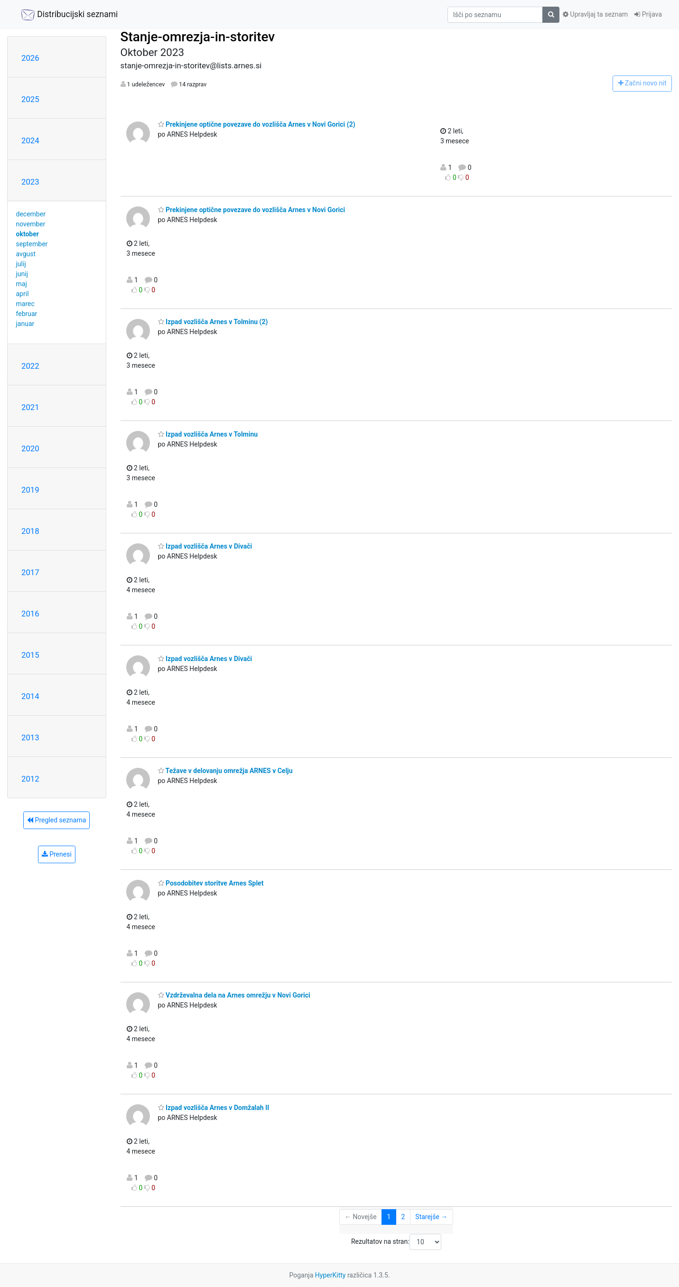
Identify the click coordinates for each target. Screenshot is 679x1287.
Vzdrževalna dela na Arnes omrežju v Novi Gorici (234, 995)
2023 (30, 182)
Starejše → (431, 1217)
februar (26, 313)
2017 (30, 572)
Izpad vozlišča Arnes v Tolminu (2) (213, 322)
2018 (30, 531)
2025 (30, 99)
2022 (30, 366)
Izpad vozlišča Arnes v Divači (205, 546)
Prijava (648, 14)
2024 (30, 140)
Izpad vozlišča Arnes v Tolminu (208, 434)
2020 (30, 448)
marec (25, 304)
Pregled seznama (56, 820)
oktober (27, 234)
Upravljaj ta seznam (595, 14)
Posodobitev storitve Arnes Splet (211, 883)
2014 (30, 696)
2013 (30, 737)
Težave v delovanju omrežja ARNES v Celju (225, 770)
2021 (30, 407)
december (31, 214)
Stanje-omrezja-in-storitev (198, 37)
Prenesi (57, 854)
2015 (30, 655)
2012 (30, 778)
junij (22, 274)
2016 (30, 613)
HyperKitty (330, 1275)
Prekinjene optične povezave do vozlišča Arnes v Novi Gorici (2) (256, 124)
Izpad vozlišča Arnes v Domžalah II (214, 1107)
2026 (30, 58)
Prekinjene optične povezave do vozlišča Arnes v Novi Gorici (251, 210)
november (31, 224)
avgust (26, 254)
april (22, 294)
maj (21, 284)
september (32, 244)
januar (25, 323)
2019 (30, 489)
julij (21, 264)
